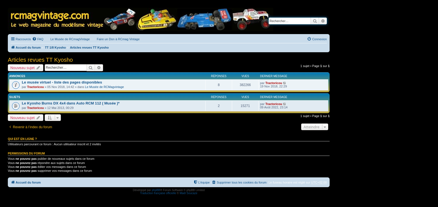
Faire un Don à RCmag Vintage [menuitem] (118, 39)
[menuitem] (37, 39)
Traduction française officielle (158, 193)
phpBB (156, 190)
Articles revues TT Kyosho (40, 60)
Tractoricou (35, 87)
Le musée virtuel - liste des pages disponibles (62, 82)
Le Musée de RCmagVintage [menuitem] (70, 39)
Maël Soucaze (188, 193)
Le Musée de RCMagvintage (104, 87)
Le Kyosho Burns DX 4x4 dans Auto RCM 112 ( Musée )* (71, 103)
